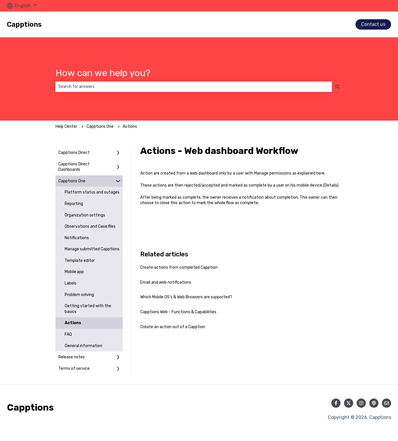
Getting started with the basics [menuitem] (88, 308)
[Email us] (386, 403)
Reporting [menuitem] (74, 203)
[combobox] (193, 87)
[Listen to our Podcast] (373, 403)
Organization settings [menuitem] (85, 215)
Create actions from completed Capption (179, 267)
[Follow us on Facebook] (336, 403)
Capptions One (100, 126)
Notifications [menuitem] (77, 237)
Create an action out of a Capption (172, 326)
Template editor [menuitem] (80, 260)
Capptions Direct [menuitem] (74, 152)
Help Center (66, 126)
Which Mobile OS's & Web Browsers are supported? (186, 297)
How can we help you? (102, 72)
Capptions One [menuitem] (71, 181)
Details (330, 185)
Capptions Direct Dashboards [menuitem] (74, 167)
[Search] (337, 87)
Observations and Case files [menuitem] (90, 226)
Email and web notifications (165, 282)
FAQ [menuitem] (68, 334)
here (320, 173)
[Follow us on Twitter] (348, 403)
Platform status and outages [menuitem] (92, 192)
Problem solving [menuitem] (79, 294)
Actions (130, 126)
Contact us (373, 24)
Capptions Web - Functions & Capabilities (178, 312)
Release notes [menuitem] (71, 357)
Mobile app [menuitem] (74, 271)
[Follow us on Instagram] (361, 403)
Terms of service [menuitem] (74, 368)
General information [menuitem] (83, 345)
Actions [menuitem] (73, 322)
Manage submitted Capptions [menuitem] (92, 249)
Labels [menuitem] (70, 283)
